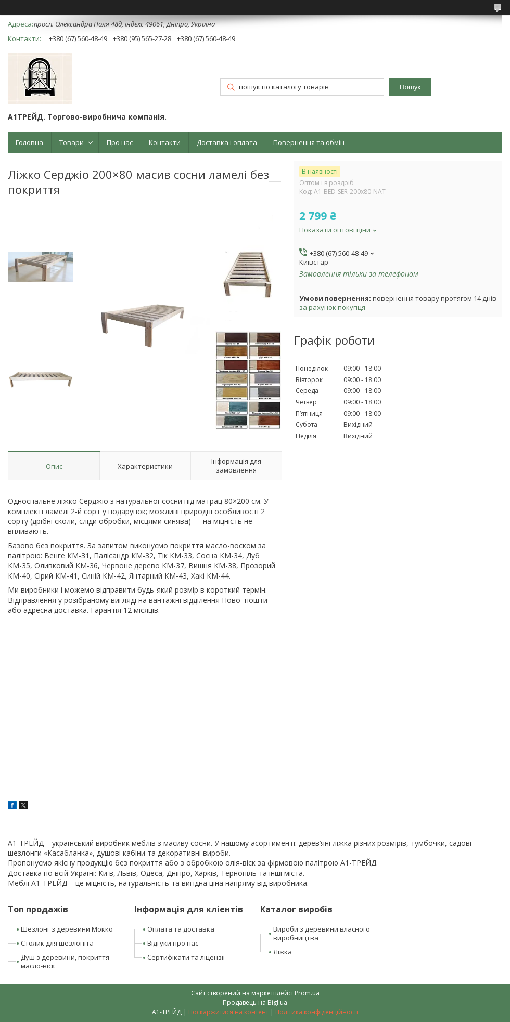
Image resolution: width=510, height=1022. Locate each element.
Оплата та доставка (180, 929)
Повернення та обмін (309, 142)
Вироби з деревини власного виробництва (321, 933)
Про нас (120, 142)
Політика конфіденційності (316, 1011)
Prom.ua (307, 993)
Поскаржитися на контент (228, 1011)
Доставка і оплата (227, 142)
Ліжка (282, 952)
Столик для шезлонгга (57, 943)
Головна (29, 142)
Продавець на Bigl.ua (255, 1002)
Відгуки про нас (172, 943)
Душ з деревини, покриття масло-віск (65, 961)
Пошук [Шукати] (410, 87)
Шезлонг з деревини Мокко (67, 929)
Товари (71, 142)
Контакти (165, 142)
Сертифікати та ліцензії (186, 957)
